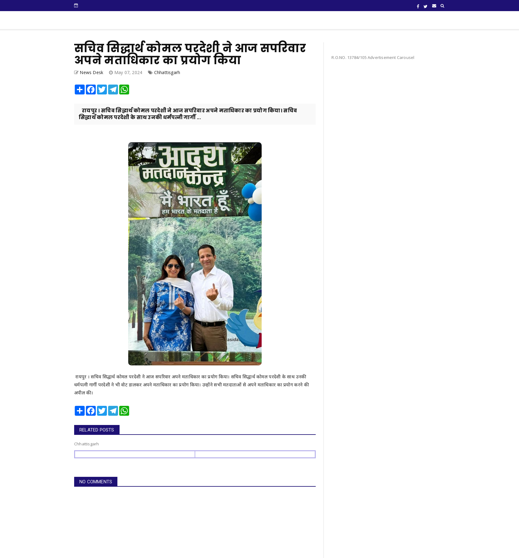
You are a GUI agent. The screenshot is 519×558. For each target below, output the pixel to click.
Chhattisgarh (167, 72)
